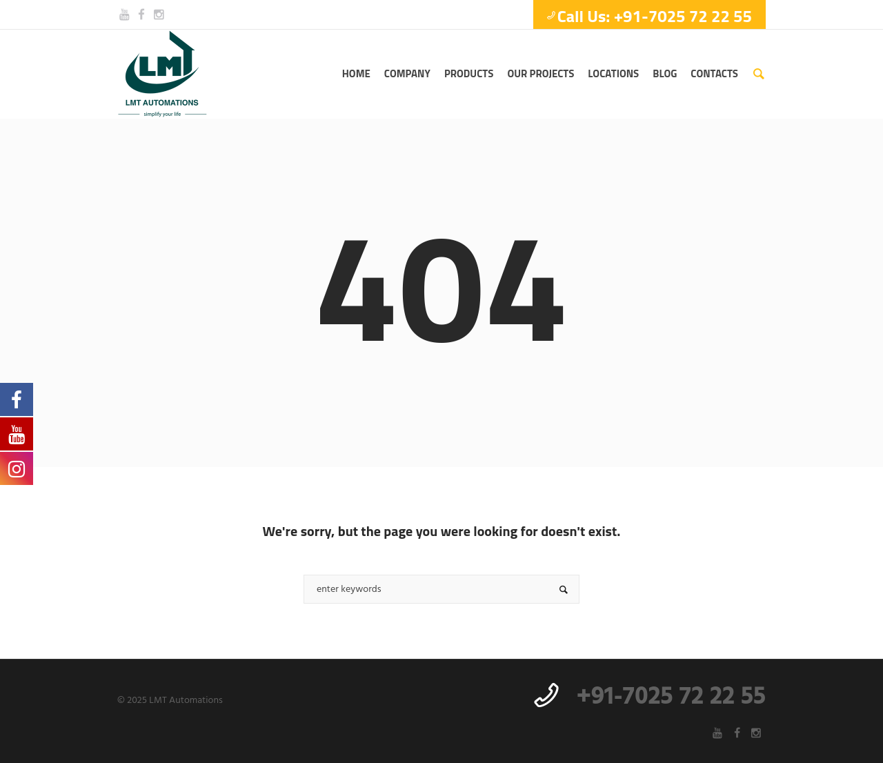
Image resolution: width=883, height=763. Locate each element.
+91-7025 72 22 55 (671, 697)
